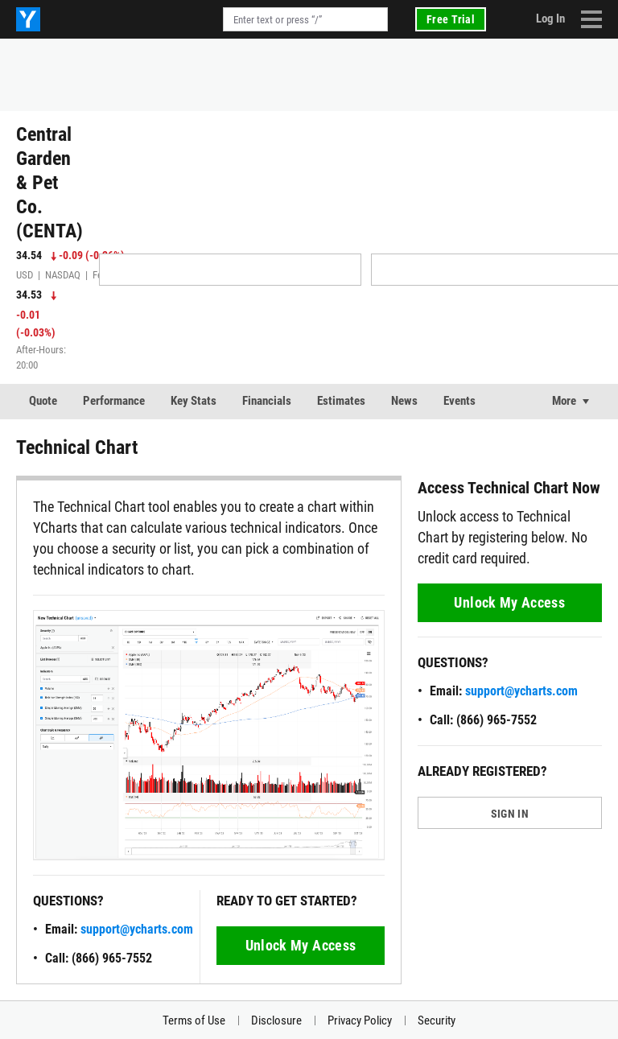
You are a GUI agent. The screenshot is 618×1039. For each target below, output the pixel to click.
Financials (266, 401)
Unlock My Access (300, 945)
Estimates (341, 401)
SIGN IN (510, 813)
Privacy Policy (360, 1020)
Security (436, 1020)
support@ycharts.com (136, 929)
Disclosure (276, 1020)
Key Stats (193, 401)
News (404, 401)
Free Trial (450, 19)
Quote (43, 401)
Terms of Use (194, 1020)
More (564, 401)
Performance (114, 401)
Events (459, 401)
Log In (550, 18)
